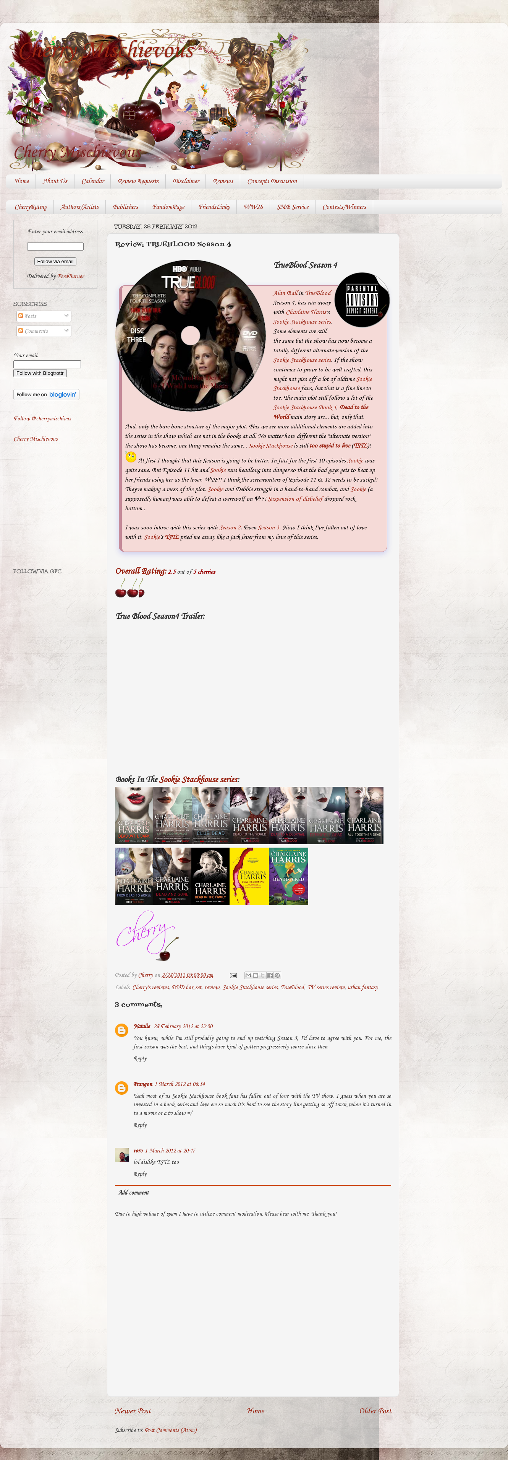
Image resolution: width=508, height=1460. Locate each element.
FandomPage (168, 207)
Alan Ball (285, 293)
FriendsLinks (214, 207)
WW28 (253, 207)
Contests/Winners (344, 207)
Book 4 (327, 407)
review (211, 987)
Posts (27, 316)
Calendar (92, 181)
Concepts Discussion (272, 181)
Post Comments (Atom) (170, 1430)
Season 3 (268, 527)
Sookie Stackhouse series (302, 322)
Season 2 (230, 527)
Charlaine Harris (306, 312)
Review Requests (138, 181)
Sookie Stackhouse (295, 407)
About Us (55, 181)
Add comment (133, 1193)
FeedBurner (70, 276)
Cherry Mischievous (104, 51)
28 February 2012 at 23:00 (183, 1026)
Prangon (142, 1084)
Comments (32, 331)
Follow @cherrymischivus (42, 418)
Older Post (375, 1411)
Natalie (142, 1026)
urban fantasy (363, 987)
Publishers (125, 207)
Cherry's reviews (150, 987)
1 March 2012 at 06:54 (179, 1084)
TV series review (326, 987)
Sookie (355, 460)
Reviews (223, 181)
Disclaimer (186, 181)
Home (22, 181)
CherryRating (31, 207)
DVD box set (186, 987)
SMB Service (292, 207)
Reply (139, 1058)
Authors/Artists (80, 207)
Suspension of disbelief (295, 499)
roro (137, 1150)
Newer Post (133, 1411)
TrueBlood (317, 293)
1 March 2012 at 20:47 (170, 1150)
